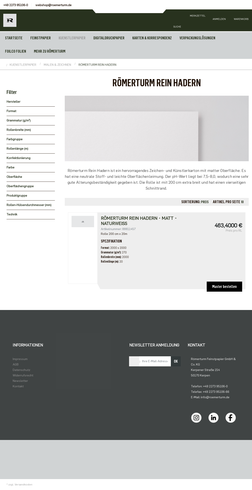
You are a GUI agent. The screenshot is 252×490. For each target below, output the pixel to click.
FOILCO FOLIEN (15, 51)
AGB (16, 364)
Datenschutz (21, 370)
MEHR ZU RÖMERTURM (49, 51)
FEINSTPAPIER (40, 38)
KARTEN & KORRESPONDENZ (152, 38)
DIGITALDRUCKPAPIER (108, 38)
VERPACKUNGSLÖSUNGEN (197, 38)
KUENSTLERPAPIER (72, 38)
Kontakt (18, 386)
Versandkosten (23, 484)
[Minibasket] (241, 20)
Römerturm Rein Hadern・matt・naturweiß (139, 221)
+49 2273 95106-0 (15, 5)
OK (176, 361)
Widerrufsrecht (23, 375)
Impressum (20, 359)
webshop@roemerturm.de (53, 5)
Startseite (14, 38)
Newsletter (20, 381)
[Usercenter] (219, 20)
